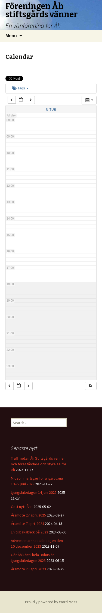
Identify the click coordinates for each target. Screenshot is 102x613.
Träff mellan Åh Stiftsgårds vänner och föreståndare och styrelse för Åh (38, 464)
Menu (11, 35)
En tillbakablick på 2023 (29, 532)
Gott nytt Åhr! (22, 506)
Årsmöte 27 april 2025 (28, 515)
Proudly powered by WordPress (51, 601)
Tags (20, 88)
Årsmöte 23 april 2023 (28, 569)
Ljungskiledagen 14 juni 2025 (34, 492)
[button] (90, 386)
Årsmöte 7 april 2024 (27, 523)
